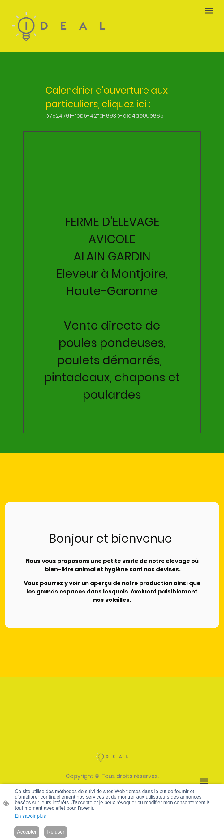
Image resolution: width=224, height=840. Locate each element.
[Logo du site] (58, 26)
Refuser (55, 831)
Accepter (27, 831)
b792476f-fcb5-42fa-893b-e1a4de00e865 (104, 115)
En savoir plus (30, 816)
